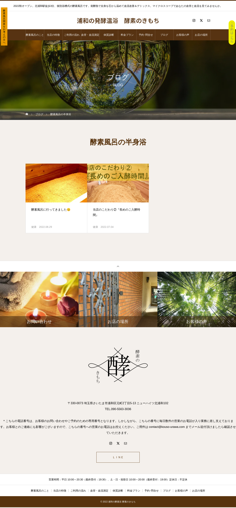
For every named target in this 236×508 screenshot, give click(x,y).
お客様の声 (182, 34)
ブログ (164, 34)
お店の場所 (201, 34)
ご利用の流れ (72, 34)
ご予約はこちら (231, 32)
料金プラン (127, 34)
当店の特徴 (53, 34)
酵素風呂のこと (35, 34)
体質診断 (109, 34)
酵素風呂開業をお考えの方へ (4, 26)
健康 (33, 226)
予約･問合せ (146, 34)
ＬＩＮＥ (118, 457)
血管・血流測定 (90, 34)
